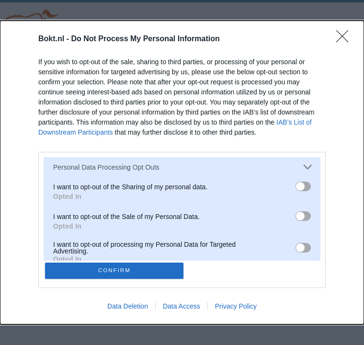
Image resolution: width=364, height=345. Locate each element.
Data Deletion (127, 307)
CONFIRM (116, 270)
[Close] (345, 38)
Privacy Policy (236, 307)
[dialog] (182, 172)
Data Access (181, 307)
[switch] (303, 185)
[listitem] (182, 166)
